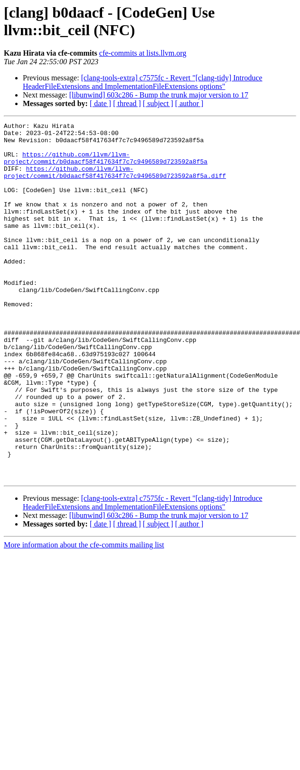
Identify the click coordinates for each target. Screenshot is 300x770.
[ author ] (189, 103)
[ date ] (100, 103)
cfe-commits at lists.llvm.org (143, 53)
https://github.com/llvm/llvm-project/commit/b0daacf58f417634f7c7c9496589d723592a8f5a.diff (115, 182)
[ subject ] (158, 103)
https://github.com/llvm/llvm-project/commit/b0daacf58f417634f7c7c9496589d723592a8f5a (105, 165)
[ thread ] (127, 103)
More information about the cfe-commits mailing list (84, 616)
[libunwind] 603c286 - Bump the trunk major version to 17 (158, 95)
